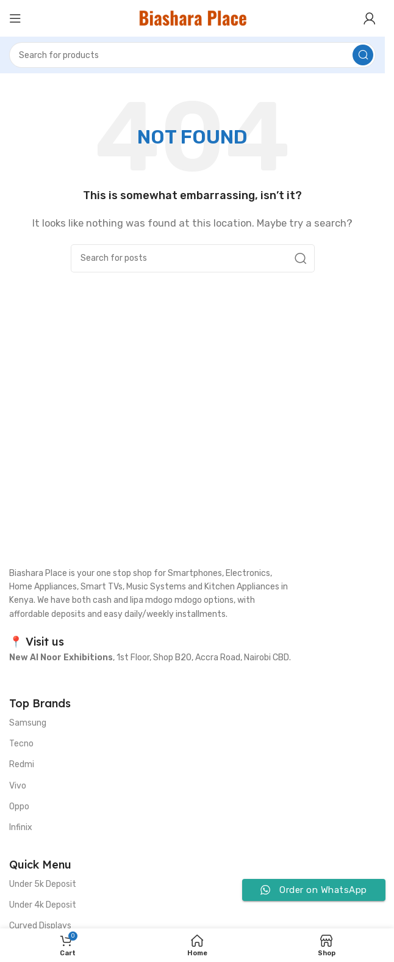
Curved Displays (40, 925)
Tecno (21, 743)
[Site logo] (193, 17)
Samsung (27, 723)
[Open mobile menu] (15, 18)
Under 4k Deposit (42, 905)
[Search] (192, 55)
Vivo (17, 786)
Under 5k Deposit (42, 884)
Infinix (20, 827)
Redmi (21, 764)
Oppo (19, 806)
